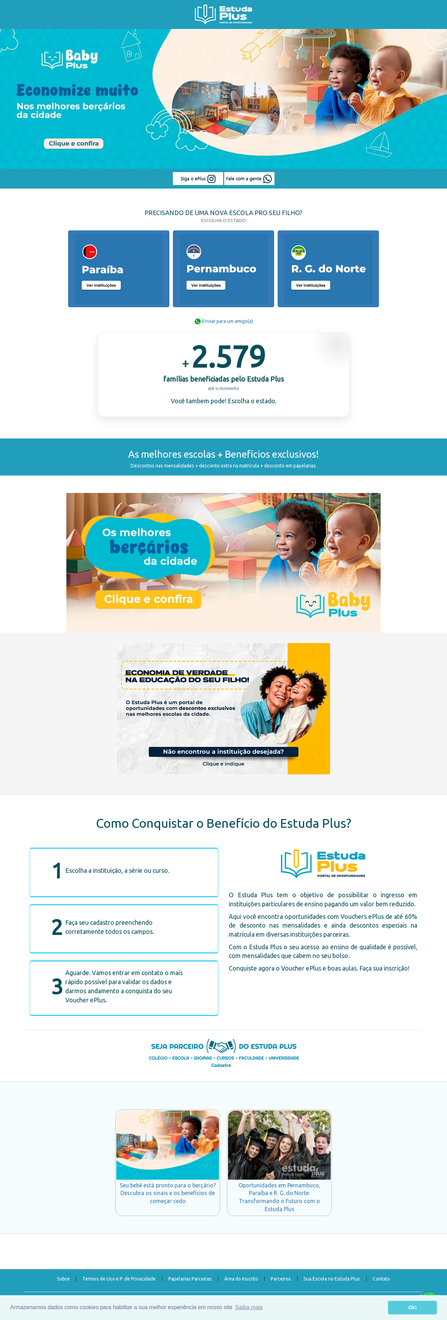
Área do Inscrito (241, 1279)
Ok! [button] (412, 1307)
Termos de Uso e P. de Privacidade (119, 1279)
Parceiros (281, 1279)
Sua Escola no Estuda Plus (331, 1279)
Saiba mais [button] (249, 1307)
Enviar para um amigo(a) (223, 321)
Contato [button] (381, 1279)
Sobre (63, 1279)
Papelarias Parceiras (190, 1279)
